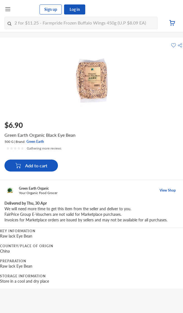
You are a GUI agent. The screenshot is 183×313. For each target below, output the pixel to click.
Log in (75, 9)
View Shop (168, 190)
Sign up (50, 9)
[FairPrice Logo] (25, 9)
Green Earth (35, 142)
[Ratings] (33, 148)
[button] (180, 45)
